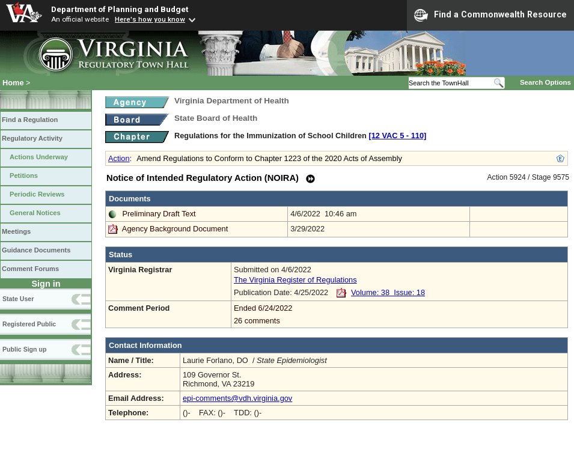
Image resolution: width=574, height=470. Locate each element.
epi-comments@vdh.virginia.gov (237, 398)
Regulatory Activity (32, 138)
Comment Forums (30, 268)
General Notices (35, 212)
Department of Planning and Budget (119, 9)
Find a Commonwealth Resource (490, 15)
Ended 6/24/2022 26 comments (399, 314)
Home (13, 82)
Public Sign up (24, 349)
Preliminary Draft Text (159, 213)
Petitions (24, 175)
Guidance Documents (36, 250)
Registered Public (29, 324)
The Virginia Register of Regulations (295, 279)
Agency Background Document (175, 228)
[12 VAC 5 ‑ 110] (397, 135)
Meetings (16, 231)
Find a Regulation (30, 119)
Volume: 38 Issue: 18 (388, 292)
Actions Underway (39, 156)
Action (119, 158)
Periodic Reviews (37, 194)
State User (18, 298)
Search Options (545, 82)
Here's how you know (150, 19)
